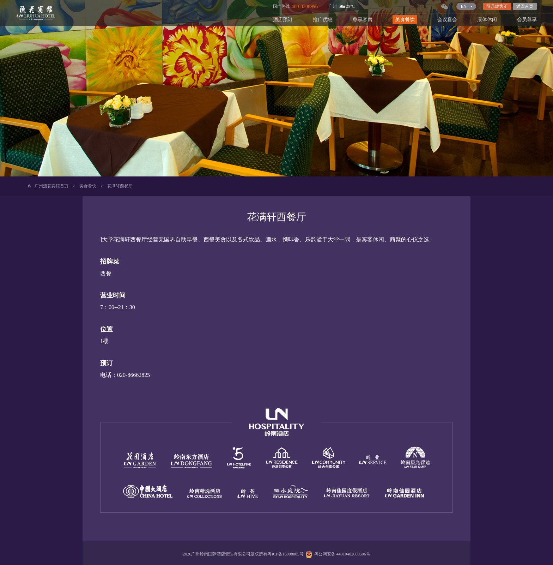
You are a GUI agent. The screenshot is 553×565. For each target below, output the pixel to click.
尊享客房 (362, 19)
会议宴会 (447, 19)
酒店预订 (283, 19)
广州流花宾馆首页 (51, 186)
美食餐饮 (405, 19)
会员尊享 (527, 19)
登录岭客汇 (497, 6)
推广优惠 (323, 19)
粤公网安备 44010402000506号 (337, 554)
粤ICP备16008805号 (285, 554)
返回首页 (524, 6)
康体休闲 (487, 19)
